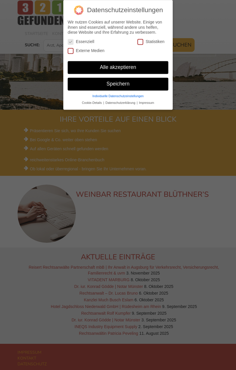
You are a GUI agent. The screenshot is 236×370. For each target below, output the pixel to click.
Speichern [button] (118, 82)
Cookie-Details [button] (92, 100)
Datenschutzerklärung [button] (121, 100)
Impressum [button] (146, 100)
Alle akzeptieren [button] (118, 65)
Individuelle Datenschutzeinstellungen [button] (118, 94)
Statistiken (151, 40)
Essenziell (81, 40)
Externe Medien (86, 49)
